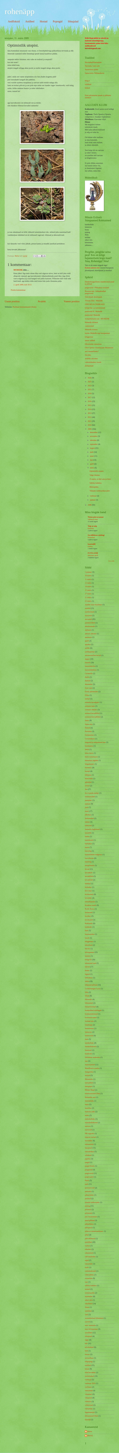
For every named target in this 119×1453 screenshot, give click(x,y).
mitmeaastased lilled (92, 1094)
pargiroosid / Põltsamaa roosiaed (97, 288)
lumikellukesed (90, 1047)
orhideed (88, 1155)
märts (92, 468)
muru (87, 1104)
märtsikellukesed (91, 1123)
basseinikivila (90, 666)
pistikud (88, 1199)
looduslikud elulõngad (93, 1010)
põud (87, 1235)
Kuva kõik (111, 561)
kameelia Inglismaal (92, 829)
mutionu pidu (90, 1112)
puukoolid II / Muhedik (93, 311)
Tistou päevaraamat (95, 517)
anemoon (88, 637)
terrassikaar (89, 1358)
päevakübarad (90, 1239)
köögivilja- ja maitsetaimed (95, 308)
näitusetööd (89, 1144)
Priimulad (91, 537)
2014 (90, 409)
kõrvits (87, 949)
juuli (92, 452)
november (94, 436)
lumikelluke (89, 1043)
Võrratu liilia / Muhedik (94, 301)
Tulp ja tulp (92, 526)
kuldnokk (88, 927)
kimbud (88, 884)
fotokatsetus (89, 735)
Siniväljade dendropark (93, 297)
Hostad (43, 21)
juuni (92, 456)
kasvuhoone (89, 858)
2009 (90, 429)
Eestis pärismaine (91, 692)
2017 (90, 397)
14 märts (88, 587)
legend (87, 974)
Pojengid (57, 21)
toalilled (88, 1365)
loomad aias (89, 1021)
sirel (86, 1315)
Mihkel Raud (90, 1090)
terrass (87, 1354)
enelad (87, 699)
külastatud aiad (90, 963)
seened (87, 1289)
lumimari (88, 1050)
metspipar (88, 1086)
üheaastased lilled (91, 1416)
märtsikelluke (90, 1119)
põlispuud (88, 1228)
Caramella (89, 674)
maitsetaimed (90, 1065)
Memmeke (89, 1079)
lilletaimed (89, 1003)
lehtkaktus (89, 978)
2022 (90, 390)
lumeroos (88, 1032)
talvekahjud (89, 1347)
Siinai (87, 1307)
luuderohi (88, 1054)
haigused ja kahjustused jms (95, 742)
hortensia (88, 768)
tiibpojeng (88, 1362)
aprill (92, 464)
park (86, 1184)
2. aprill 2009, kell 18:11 (23, 285)
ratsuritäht (88, 1264)
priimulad (88, 1213)
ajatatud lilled (90, 623)
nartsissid (88, 1130)
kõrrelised (88, 945)
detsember (94, 432)
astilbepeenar (90, 652)
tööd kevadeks (90, 1373)
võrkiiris (88, 1402)
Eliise (87, 695)
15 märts (88, 590)
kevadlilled (89, 876)
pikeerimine (89, 1195)
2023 (90, 386)
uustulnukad (89, 1376)
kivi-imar (88, 891)
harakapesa (89, 746)
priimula (88, 1210)
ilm (86, 789)
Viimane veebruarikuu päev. (99, 491)
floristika (88, 731)
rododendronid (90, 1271)
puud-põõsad (89, 1220)
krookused (89, 920)
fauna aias (88, 724)
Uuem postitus (12, 301)
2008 (90, 505)
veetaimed (89, 1391)
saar (86, 1282)
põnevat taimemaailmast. (94, 1231)
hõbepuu (88, 775)
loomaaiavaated (91, 1018)
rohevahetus (89, 1275)
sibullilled (88, 1304)
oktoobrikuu (89, 1152)
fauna (87, 721)
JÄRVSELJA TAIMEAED (95, 304)
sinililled (88, 1311)
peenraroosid (89, 1188)
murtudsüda (89, 1101)
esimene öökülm (91, 710)
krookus (88, 916)
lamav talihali (90, 341)
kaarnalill (91, 544)
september (94, 444)
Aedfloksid (14, 21)
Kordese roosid (90, 905)
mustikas (88, 1108)
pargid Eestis (89, 1166)
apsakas (88, 644)
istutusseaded (90, 797)
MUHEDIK (18, 270)
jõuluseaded (89, 818)
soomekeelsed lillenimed (94, 1318)
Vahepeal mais (93, 519)
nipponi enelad (90, 1137)
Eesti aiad (88, 688)
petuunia (88, 1191)
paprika (87, 1159)
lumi (86, 1039)
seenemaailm (90, 1293)
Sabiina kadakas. (95, 483)
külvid (87, 967)
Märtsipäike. (94, 487)
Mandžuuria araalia (92, 1068)
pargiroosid (89, 1173)
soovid (87, 1322)
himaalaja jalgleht (91, 760)
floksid (87, 728)
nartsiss (87, 1126)
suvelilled (88, 1333)
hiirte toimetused (91, 757)
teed (86, 1351)
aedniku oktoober (91, 359)
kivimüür (88, 898)
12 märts (88, 583)
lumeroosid (89, 1036)
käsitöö (87, 956)
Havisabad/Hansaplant (93, 62)
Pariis (87, 1181)
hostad (87, 771)
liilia (86, 992)
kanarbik (88, 833)
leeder (87, 971)
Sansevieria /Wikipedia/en (94, 73)
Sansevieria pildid (91, 70)
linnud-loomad (90, 1007)
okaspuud (88, 1148)
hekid (87, 750)
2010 (90, 425)
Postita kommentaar (18, 290)
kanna (87, 836)
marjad (87, 1075)
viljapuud (88, 1398)
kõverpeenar (89, 952)
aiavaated (88, 619)
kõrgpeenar (89, 337)
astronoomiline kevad (93, 655)
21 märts (88, 597)
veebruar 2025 (90, 1383)
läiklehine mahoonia (92, 1057)
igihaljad (88, 782)
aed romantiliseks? (92, 351)
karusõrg (88, 851)
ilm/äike (88, 355)
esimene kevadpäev (92, 702)
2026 (90, 378)
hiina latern (89, 753)
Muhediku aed (90, 1097)
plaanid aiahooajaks (92, 1202)
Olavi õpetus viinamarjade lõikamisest (99, 348)
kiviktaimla (89, 894)
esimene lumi (90, 706)
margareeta (89, 1072)
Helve (90, 1431)
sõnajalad (88, 1336)
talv (86, 1343)
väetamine (89, 1409)
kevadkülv (89, 873)
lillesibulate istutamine (93, 344)
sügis (87, 1340)
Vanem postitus (72, 301)
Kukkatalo (89, 923)
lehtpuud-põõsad (91, 985)
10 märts (88, 576)
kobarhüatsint (90, 902)
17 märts (88, 594)
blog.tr (87, 81)
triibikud (88, 84)
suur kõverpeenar (91, 1329)
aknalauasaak (90, 626)
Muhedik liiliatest (91, 322)
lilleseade (88, 999)
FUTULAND (93, 553)
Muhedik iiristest (91, 330)
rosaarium (88, 1278)
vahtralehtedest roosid (93, 362)
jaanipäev (88, 800)
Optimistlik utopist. (96, 471)
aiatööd (87, 608)
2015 (90, 405)
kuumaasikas (89, 934)
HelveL (90, 1436)
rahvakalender (90, 1257)
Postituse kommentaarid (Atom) (24, 307)
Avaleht (42, 301)
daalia (87, 677)
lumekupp (88, 1025)
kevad (87, 869)
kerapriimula (89, 866)
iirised (87, 786)
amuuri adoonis (90, 634)
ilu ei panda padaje (92, 793)
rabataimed (89, 1253)
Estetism (91, 528)
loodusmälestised (91, 1014)
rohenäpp (19, 11)
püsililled (88, 1242)
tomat (87, 1369)
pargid (87, 1162)
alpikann (88, 630)
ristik (87, 1267)
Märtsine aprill (93, 555)
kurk (86, 931)
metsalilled (89, 1083)
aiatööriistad (89, 612)
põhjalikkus (89, 1224)
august (92, 448)
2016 (90, 401)
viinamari (88, 1394)
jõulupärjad (89, 366)
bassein (87, 663)
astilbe (87, 648)
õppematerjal (90, 1412)
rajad (87, 1260)
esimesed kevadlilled (92, 717)
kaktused (88, 826)
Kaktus (90, 546)
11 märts (88, 579)
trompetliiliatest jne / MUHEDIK (97, 319)
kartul (87, 847)
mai (91, 460)
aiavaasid (88, 616)
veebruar (93, 496)
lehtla (87, 981)
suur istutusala (90, 1325)
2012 (90, 417)
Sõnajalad (73, 21)
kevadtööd (89, 880)
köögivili (88, 960)
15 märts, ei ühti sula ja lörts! (100, 479)
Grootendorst (90, 739)
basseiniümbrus (90, 670)
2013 (90, 413)
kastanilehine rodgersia (93, 855)
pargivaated (89, 1177)
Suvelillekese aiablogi (96, 535)
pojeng (87, 1206)
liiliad (87, 996)
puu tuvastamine (91, 1217)
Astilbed (29, 21)
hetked (87, 88)
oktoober (93, 440)
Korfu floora (89, 909)
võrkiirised (89, 1405)
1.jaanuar (88, 572)
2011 (90, 421)
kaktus (87, 822)
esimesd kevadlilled (92, 713)
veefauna (88, 1387)
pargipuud (88, 1170)
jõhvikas (88, 815)
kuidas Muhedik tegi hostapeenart (97, 333)
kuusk (87, 938)
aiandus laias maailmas (93, 605)
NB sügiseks (89, 1134)
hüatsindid (89, 779)
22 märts (88, 601)
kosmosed (88, 913)
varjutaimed (89, 326)
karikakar (88, 844)
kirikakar (88, 887)
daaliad (87, 681)
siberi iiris (88, 1300)
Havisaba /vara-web (92, 66)
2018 (90, 394)
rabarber (88, 1249)
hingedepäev (89, 764)
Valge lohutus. (94, 475)
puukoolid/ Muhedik (92, 315)
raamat (87, 1246)
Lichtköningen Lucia (92, 989)
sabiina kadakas (91, 1286)
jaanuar (93, 500)
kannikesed (89, 840)
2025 (90, 382)
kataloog (88, 862)
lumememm (89, 1028)
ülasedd (88, 1420)
